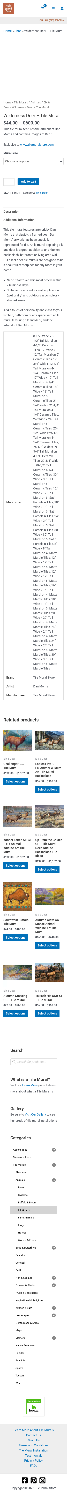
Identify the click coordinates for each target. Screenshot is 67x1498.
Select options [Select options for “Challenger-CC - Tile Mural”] (15, 781)
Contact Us (33, 1435)
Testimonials (33, 1455)
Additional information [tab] (18, 220)
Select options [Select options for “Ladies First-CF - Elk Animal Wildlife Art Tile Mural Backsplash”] (47, 789)
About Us (33, 1440)
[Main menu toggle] (53, 8)
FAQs (33, 1465)
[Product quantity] (8, 181)
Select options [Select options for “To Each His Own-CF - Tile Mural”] (47, 1013)
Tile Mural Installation (33, 1450)
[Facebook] (24, 1480)
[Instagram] (42, 1480)
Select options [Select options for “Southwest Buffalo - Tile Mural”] (15, 937)
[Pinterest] (33, 1480)
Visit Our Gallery (35, 1114)
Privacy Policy (33, 1460)
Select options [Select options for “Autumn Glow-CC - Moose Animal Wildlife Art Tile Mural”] (47, 945)
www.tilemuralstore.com (37, 144)
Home (7, 31)
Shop (17, 31)
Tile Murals (21, 102)
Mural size (10, 153)
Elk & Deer (41, 192)
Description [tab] (11, 211)
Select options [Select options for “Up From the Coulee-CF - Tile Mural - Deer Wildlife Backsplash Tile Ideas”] (47, 869)
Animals (36, 102)
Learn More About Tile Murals (33, 1430)
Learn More (30, 1085)
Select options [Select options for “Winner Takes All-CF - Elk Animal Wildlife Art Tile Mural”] (15, 865)
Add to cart (28, 181)
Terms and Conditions (33, 1445)
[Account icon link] (62, 8)
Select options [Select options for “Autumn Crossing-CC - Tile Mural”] (15, 1013)
